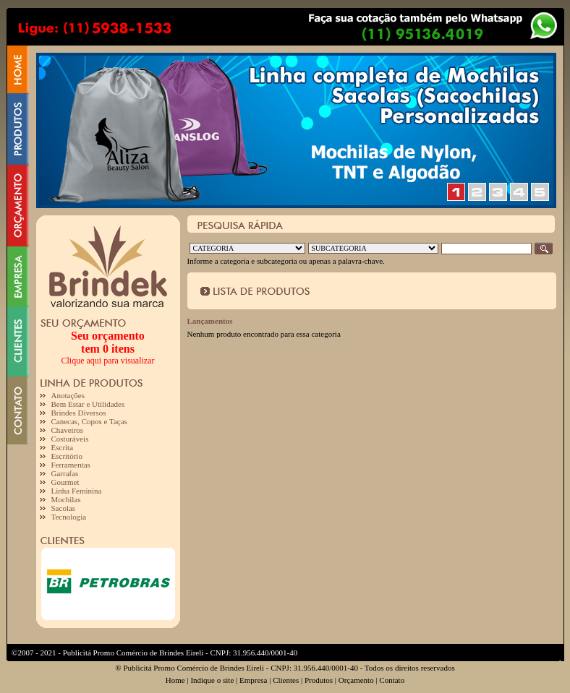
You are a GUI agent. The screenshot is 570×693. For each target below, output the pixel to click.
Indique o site (212, 680)
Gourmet (65, 482)
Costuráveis (70, 438)
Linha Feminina (76, 490)
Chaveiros (67, 430)
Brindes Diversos (78, 412)
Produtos (319, 680)
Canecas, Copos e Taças (89, 421)
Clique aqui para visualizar (108, 361)
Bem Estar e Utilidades (88, 404)
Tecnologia (69, 516)
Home (175, 680)
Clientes (286, 680)
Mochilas (66, 499)
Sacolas (63, 508)
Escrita (62, 447)
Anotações (68, 395)
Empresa (253, 680)
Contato (391, 680)
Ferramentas (70, 464)
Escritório (66, 456)
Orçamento (356, 680)
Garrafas (65, 473)
